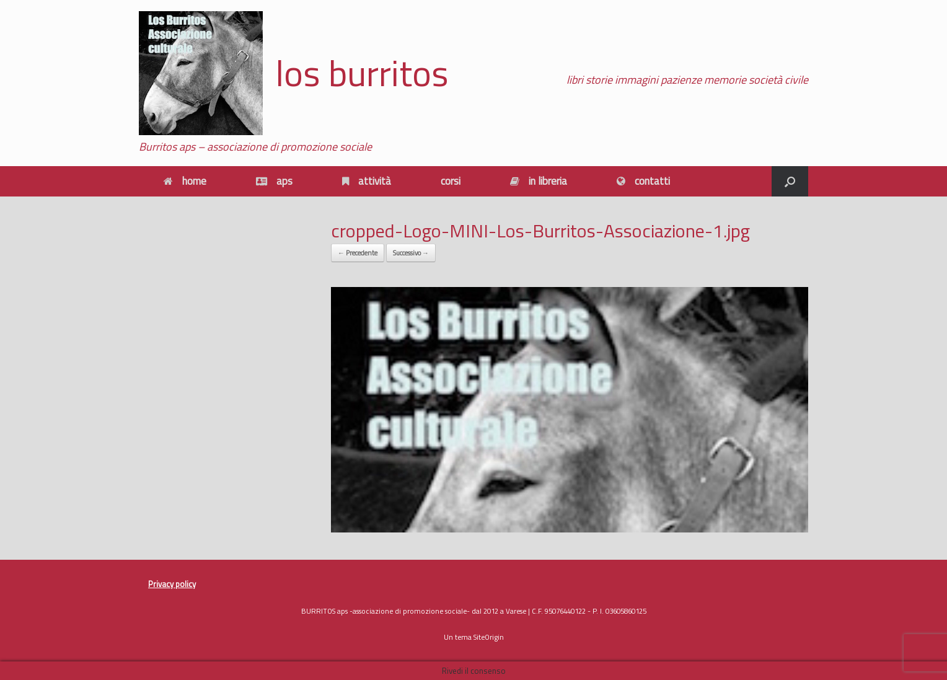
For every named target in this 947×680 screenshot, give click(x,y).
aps (274, 181)
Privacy (161, 584)
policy (185, 584)
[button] (790, 181)
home (185, 181)
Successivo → (411, 253)
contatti (643, 181)
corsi (450, 181)
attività (366, 181)
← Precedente (357, 253)
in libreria (538, 181)
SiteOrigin (489, 637)
